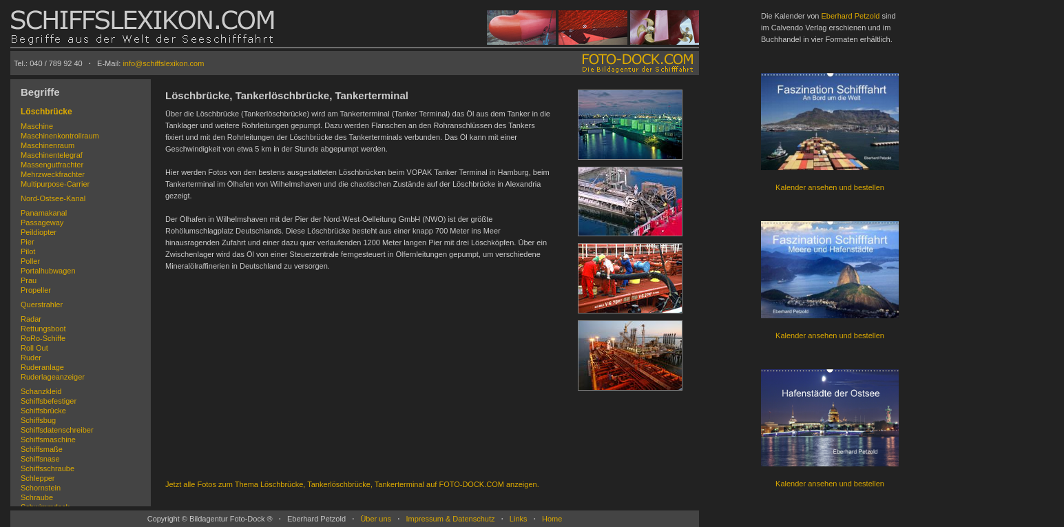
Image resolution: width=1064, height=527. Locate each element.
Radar (31, 319)
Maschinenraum (47, 145)
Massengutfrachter (52, 165)
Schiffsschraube (47, 468)
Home (552, 519)
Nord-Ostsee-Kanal (53, 198)
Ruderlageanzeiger (53, 377)
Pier (27, 242)
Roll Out (34, 348)
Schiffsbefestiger (48, 401)
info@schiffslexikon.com (163, 63)
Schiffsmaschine (48, 439)
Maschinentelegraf (52, 155)
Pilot (28, 251)
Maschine (37, 126)
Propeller (36, 290)
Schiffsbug (38, 420)
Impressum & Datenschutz (450, 519)
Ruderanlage (42, 367)
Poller (30, 261)
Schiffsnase (40, 459)
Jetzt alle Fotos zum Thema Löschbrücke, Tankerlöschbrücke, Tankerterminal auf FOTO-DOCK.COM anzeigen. (352, 484)
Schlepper (38, 478)
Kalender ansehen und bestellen (829, 187)
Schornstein (41, 488)
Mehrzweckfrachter (53, 174)
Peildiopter (38, 232)
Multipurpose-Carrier (55, 184)
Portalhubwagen (48, 271)
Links (519, 519)
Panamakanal (44, 213)
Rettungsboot (43, 328)
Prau (28, 280)
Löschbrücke (46, 111)
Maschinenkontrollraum (60, 136)
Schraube (37, 497)
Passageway (42, 222)
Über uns (375, 519)
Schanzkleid (41, 391)
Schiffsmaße (42, 449)
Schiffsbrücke (43, 410)
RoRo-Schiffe (43, 338)
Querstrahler (42, 304)
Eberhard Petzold (850, 16)
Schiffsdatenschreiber (57, 430)
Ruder (31, 357)
